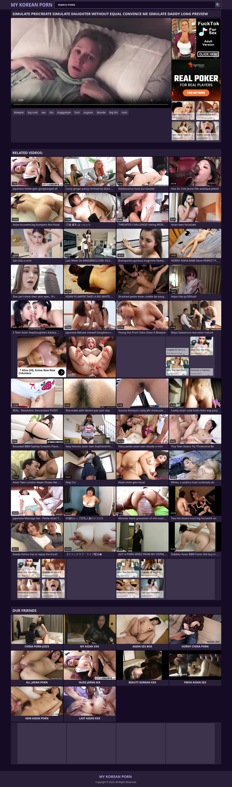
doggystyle (64, 112)
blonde (101, 112)
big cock (33, 112)
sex (44, 112)
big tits (113, 112)
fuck (77, 112)
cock (124, 112)
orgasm (88, 112)
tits (51, 112)
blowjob (19, 112)
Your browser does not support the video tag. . (91, 63)
